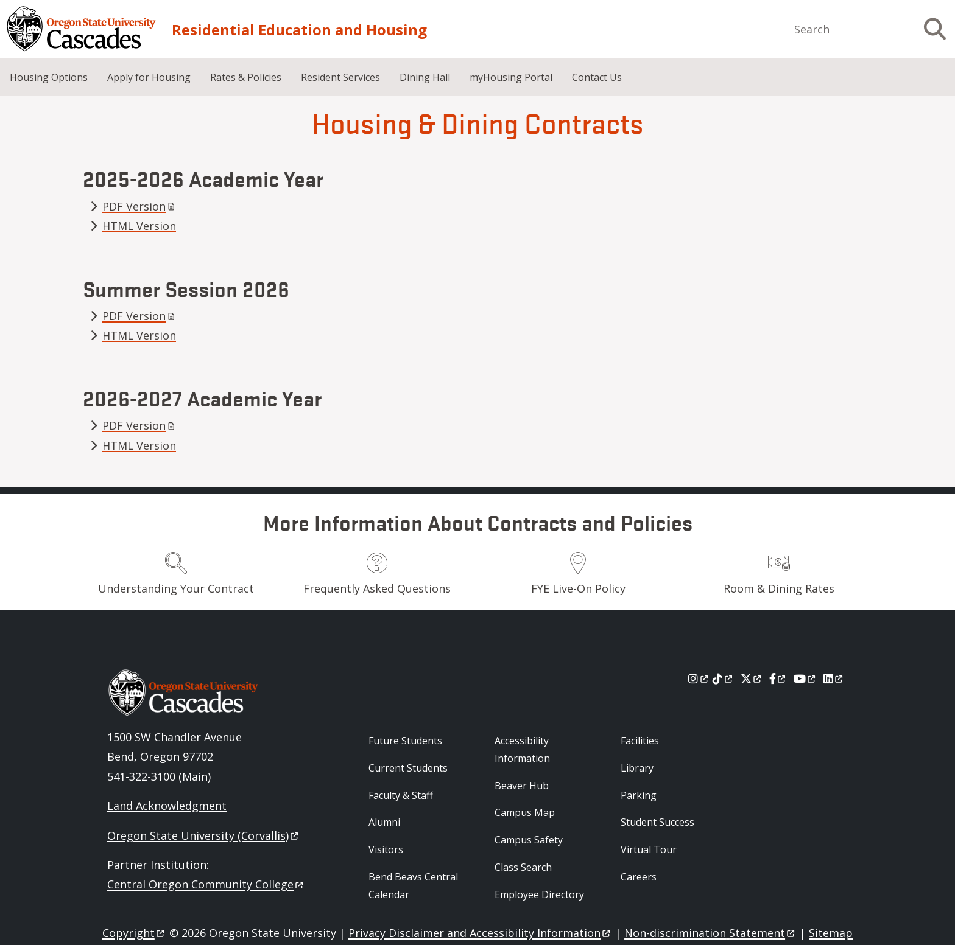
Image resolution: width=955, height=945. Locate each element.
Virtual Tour (649, 849)
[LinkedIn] (834, 678)
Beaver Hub (522, 785)
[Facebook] (778, 678)
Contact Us (597, 77)
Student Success (657, 822)
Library (637, 768)
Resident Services (340, 77)
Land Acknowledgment (167, 805)
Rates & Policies (245, 77)
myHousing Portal (511, 77)
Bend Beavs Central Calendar (413, 885)
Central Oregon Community (206, 884)
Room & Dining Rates (779, 588)
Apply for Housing (149, 77)
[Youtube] (805, 678)
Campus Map (525, 812)
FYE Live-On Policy (578, 588)
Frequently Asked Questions (377, 588)
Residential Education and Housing (299, 29)
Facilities (640, 740)
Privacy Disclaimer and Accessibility (480, 933)
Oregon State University (203, 835)
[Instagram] (699, 678)
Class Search (523, 867)
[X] (752, 678)
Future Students (405, 740)
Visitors (385, 849)
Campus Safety (529, 839)
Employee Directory (539, 894)
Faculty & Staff (400, 795)
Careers (639, 877)
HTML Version (139, 225)
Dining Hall (425, 77)
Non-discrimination (710, 933)
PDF (139, 206)
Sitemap (831, 933)
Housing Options (49, 77)
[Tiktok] (723, 678)
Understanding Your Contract (176, 588)
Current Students (408, 768)
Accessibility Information (522, 749)
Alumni (384, 822)
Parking (639, 795)
